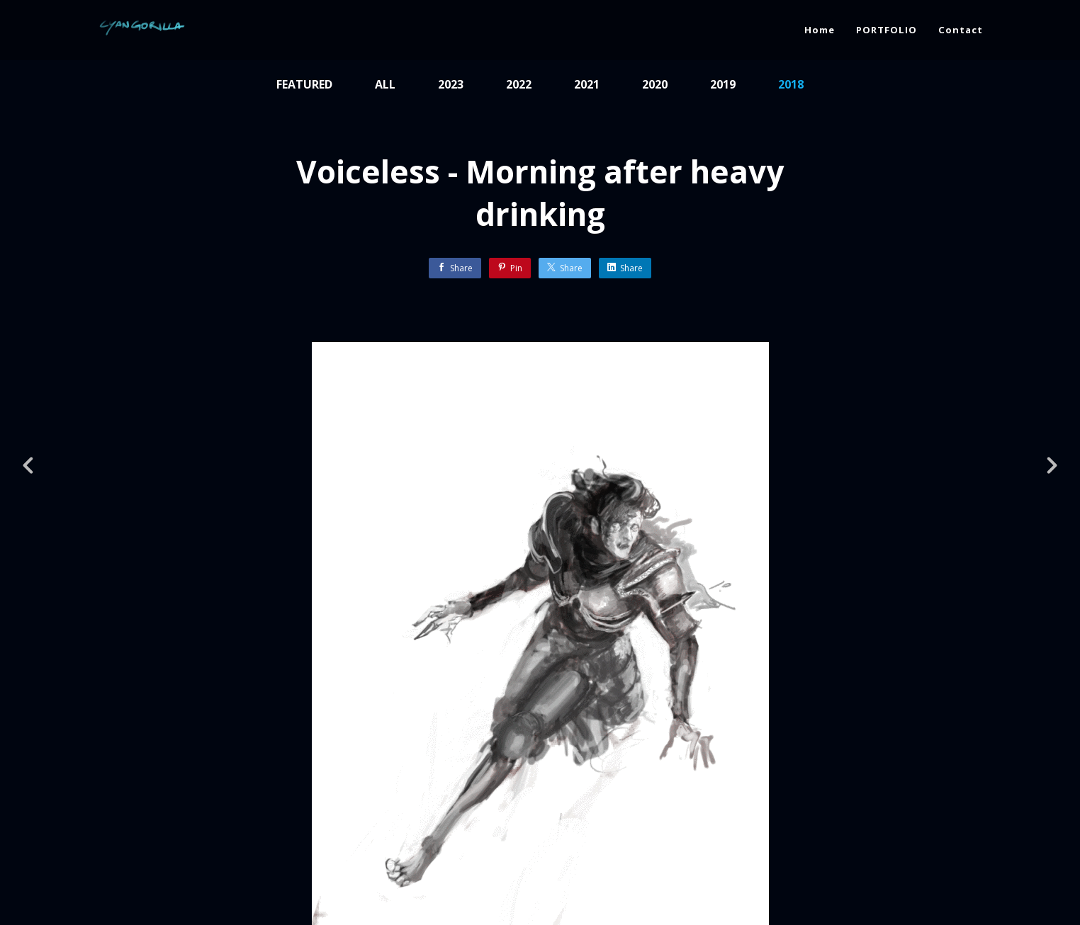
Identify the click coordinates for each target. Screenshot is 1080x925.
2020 (655, 84)
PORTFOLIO (886, 29)
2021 (587, 84)
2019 (723, 84)
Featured (304, 84)
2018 (791, 84)
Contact (960, 29)
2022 (518, 84)
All (385, 84)
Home (819, 29)
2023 (450, 84)
